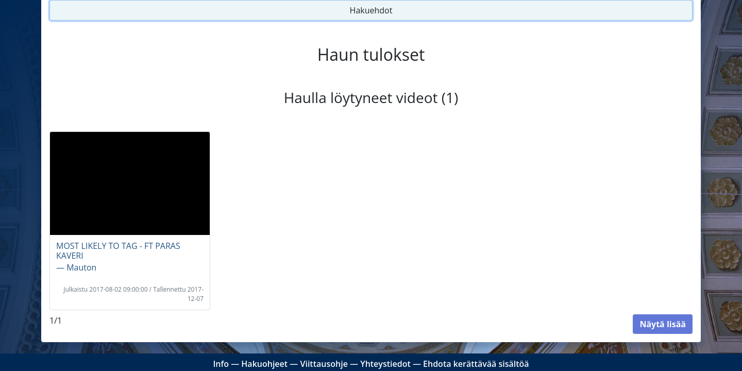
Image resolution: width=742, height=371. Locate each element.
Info (221, 363)
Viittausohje (323, 363)
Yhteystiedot (385, 363)
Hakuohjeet (264, 363)
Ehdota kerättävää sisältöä (476, 363)
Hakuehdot (371, 10)
